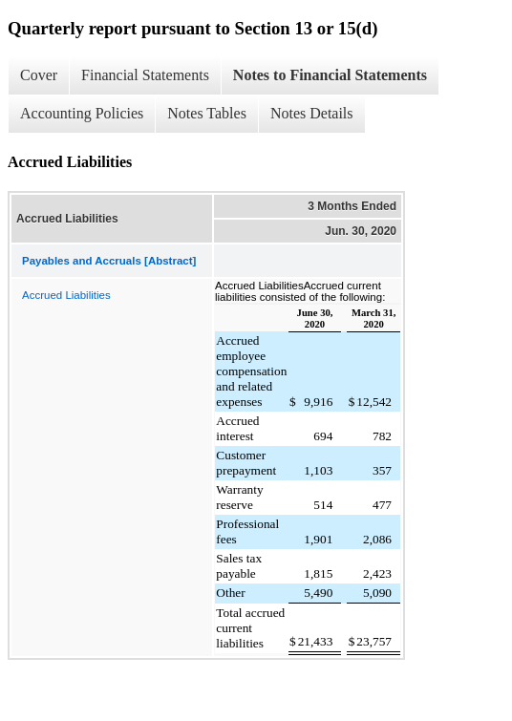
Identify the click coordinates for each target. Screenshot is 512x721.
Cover (38, 75)
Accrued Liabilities (66, 295)
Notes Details (311, 113)
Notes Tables (206, 113)
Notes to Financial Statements (330, 75)
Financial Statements (145, 75)
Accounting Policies (81, 113)
